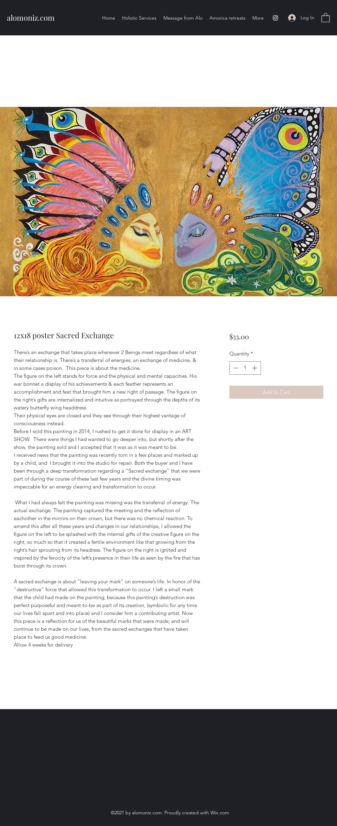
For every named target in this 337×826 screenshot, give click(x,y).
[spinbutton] (245, 368)
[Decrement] (235, 368)
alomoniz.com (31, 17)
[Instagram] (275, 17)
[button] (326, 17)
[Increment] (255, 368)
